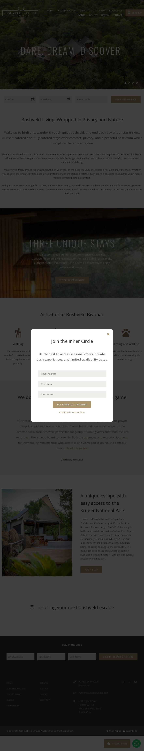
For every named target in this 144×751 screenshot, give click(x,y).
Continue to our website (72, 412)
